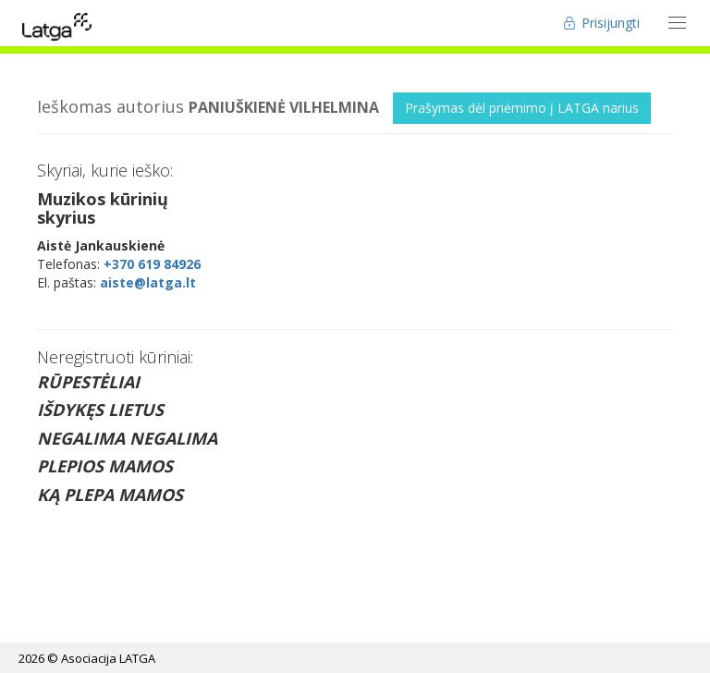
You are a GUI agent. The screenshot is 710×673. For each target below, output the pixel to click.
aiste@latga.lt (148, 282)
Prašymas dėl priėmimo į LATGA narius (522, 107)
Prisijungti (601, 22)
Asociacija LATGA (108, 658)
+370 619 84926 (152, 264)
